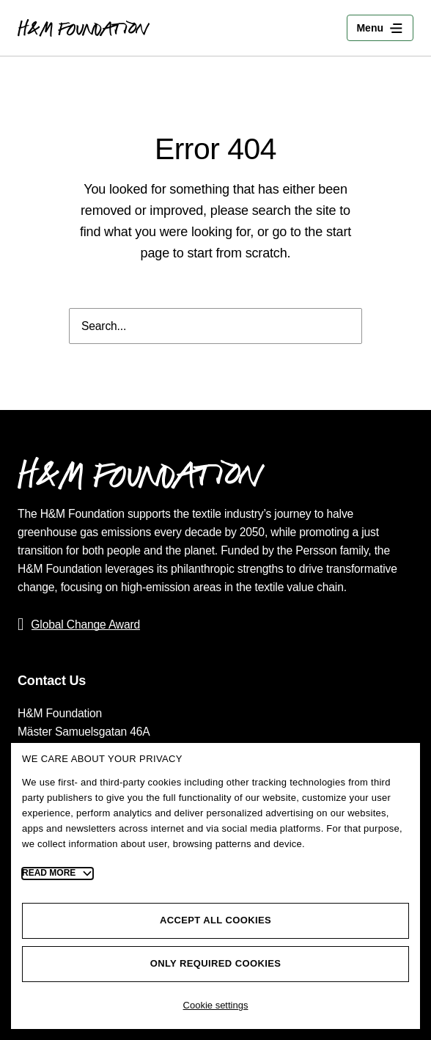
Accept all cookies (215, 920)
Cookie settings (215, 1005)
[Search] (340, 326)
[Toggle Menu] (380, 28)
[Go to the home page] (84, 28)
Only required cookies (215, 963)
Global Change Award (85, 624)
